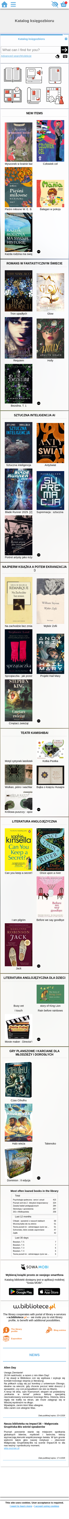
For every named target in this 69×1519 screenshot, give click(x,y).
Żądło (15, 1233)
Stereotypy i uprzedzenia (23, 1209)
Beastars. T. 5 (18, 1242)
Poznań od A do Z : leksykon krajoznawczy (30, 1203)
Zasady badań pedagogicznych (26, 1206)
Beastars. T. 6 (18, 1245)
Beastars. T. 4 (18, 1251)
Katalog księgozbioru (31, 39)
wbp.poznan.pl (11, 1448)
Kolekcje (26, 55)
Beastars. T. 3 (18, 1248)
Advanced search (11, 55)
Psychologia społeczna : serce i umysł (28, 1200)
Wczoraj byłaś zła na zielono (24, 1224)
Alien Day (10, 1367)
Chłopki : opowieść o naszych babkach (29, 1221)
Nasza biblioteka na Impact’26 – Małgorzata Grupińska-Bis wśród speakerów (31, 1425)
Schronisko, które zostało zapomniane (28, 1230)
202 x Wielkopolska (21, 1212)
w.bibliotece (17, 1317)
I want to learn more (21, 1506)
